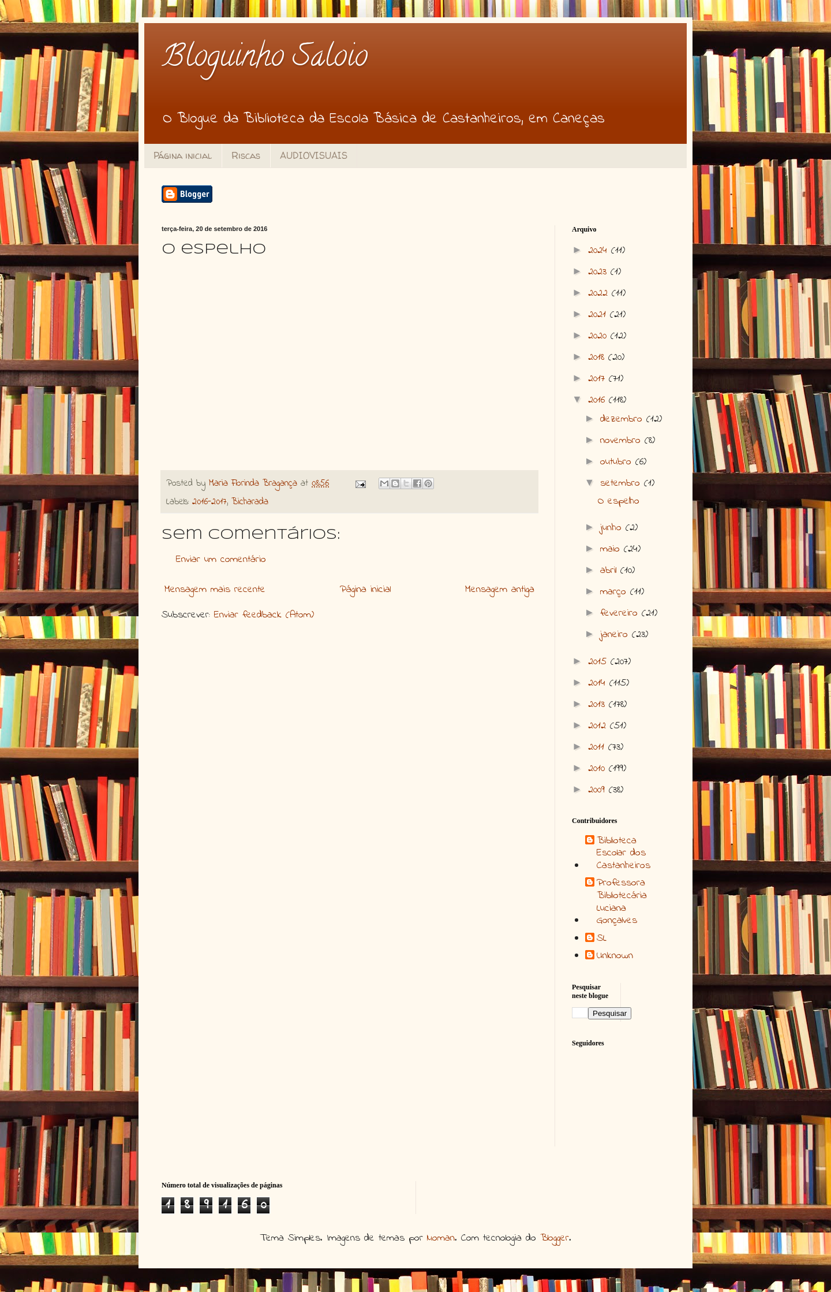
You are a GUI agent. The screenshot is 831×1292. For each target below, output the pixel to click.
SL (602, 939)
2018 (598, 357)
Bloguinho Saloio (265, 59)
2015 (599, 661)
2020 (599, 336)
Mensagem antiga (499, 589)
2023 (599, 272)
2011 (598, 747)
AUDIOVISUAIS (313, 155)
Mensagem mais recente (214, 589)
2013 (598, 704)
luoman (441, 1238)
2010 (598, 768)
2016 (598, 400)
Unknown (615, 956)
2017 (598, 378)
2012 (599, 726)
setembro (622, 483)
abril (610, 570)
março (615, 592)
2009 (598, 790)
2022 (600, 293)
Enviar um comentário (221, 559)
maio (612, 549)
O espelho (618, 501)
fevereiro (621, 613)
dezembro (623, 419)
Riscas (245, 155)
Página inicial (183, 155)
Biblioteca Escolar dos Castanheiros (623, 854)
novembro (622, 440)
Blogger (554, 1238)
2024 (599, 250)
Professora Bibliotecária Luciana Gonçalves (622, 902)
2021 (599, 314)
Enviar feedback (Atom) (264, 615)
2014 (598, 683)
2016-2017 (209, 502)
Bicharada (249, 502)
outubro (617, 462)
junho (613, 527)
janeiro (616, 634)
